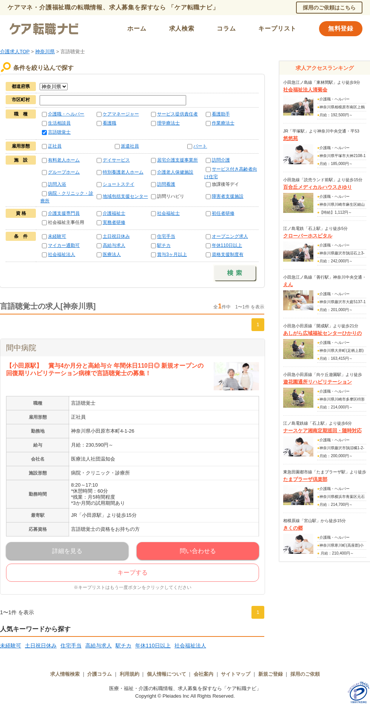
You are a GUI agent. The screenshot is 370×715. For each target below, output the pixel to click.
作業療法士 (223, 123)
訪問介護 (221, 160)
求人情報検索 (65, 674)
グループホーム (64, 172)
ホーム (136, 28)
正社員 (55, 146)
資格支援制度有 (228, 254)
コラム (226, 28)
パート (200, 146)
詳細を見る (67, 551)
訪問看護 (166, 184)
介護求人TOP (14, 51)
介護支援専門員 (64, 213)
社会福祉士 (168, 213)
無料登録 (340, 28)
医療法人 (112, 254)
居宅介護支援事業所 (177, 160)
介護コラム (99, 674)
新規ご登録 (270, 674)
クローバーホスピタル (307, 236)
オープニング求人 (230, 236)
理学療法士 (168, 123)
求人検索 (181, 28)
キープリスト (277, 28)
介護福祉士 (114, 213)
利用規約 (129, 674)
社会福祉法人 (61, 254)
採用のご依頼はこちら (329, 8)
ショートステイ (118, 184)
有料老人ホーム (64, 160)
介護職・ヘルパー (66, 114)
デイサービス (116, 160)
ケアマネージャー (121, 114)
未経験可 (57, 236)
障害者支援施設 (228, 196)
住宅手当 (166, 236)
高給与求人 (114, 245)
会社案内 (203, 674)
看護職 (109, 123)
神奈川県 (45, 51)
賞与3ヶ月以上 (172, 254)
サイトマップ (235, 674)
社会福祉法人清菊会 (305, 89)
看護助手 (221, 114)
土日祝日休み (116, 236)
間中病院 (21, 348)
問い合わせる (198, 551)
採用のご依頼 (305, 674)
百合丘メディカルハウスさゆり (317, 187)
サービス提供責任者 (177, 114)
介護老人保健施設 (175, 172)
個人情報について (166, 674)
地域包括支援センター (125, 196)
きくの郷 (293, 528)
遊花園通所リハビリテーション (317, 382)
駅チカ (164, 245)
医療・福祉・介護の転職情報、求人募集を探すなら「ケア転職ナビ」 (185, 688)
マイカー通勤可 (64, 245)
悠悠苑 (290, 138)
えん (288, 284)
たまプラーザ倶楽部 (305, 479)
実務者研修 (114, 222)
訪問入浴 (57, 184)
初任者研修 (223, 213)
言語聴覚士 (59, 132)
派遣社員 (130, 146)
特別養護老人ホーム (123, 172)
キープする (132, 572)
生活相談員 (59, 123)
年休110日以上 (227, 245)
